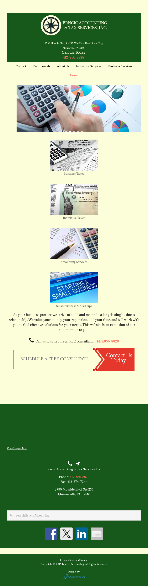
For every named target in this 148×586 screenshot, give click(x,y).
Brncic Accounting (74, 25)
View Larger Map (17, 448)
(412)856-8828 (108, 341)
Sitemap (83, 560)
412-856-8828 (73, 57)
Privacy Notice (69, 560)
